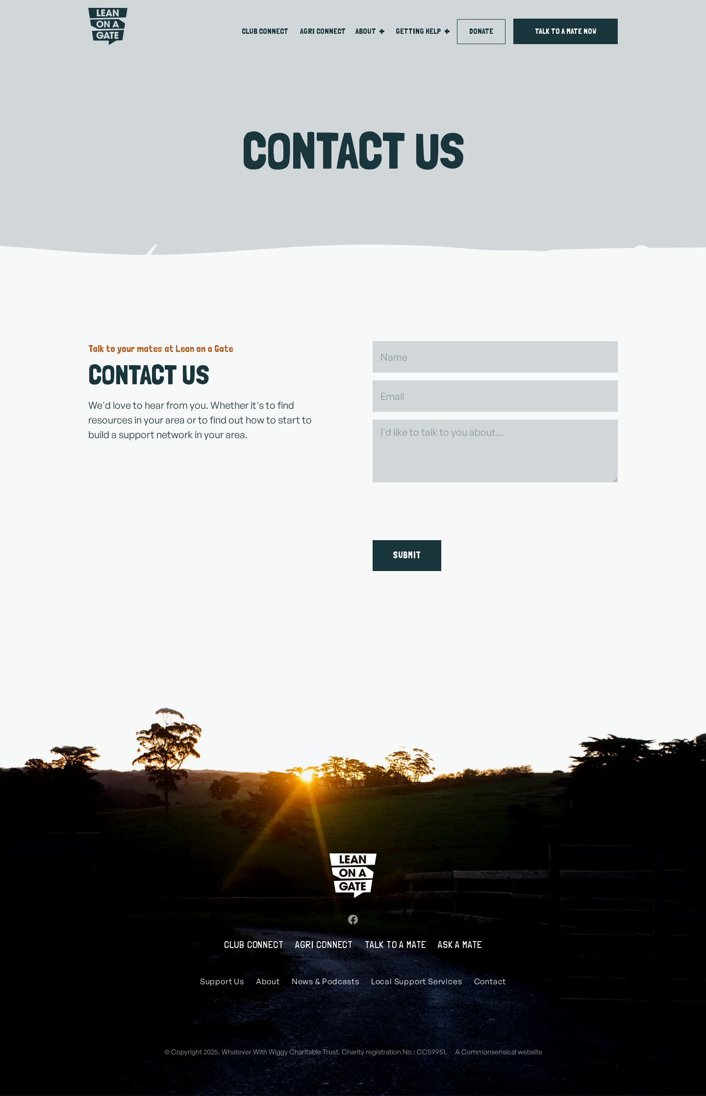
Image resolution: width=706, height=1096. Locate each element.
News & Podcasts (325, 981)
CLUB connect (265, 31)
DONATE (481, 31)
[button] (372, 31)
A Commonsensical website (498, 1051)
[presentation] (447, 509)
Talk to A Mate (395, 944)
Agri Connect (324, 944)
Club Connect (254, 944)
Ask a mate (460, 944)
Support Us (222, 981)
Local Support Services (416, 981)
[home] (107, 26)
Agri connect (323, 31)
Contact (490, 981)
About (268, 981)
